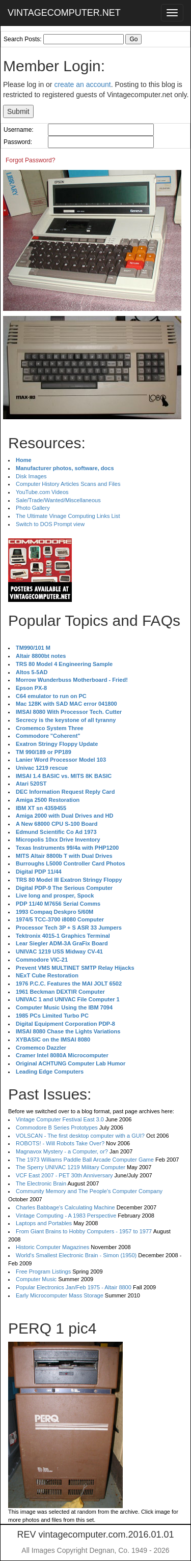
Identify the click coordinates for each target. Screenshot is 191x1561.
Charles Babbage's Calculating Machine (65, 1207)
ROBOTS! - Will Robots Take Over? (60, 1143)
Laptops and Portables (44, 1223)
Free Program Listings (43, 1271)
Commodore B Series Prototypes (57, 1127)
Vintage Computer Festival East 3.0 (60, 1119)
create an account (82, 84)
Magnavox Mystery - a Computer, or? (62, 1151)
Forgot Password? (30, 160)
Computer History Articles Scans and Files (68, 484)
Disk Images (31, 476)
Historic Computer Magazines (52, 1247)
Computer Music (36, 1279)
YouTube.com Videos (42, 492)
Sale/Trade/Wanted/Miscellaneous (58, 500)
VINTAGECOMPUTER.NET (64, 13)
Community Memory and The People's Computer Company (89, 1191)
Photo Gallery (33, 508)
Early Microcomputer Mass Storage (59, 1295)
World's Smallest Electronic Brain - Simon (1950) (76, 1255)
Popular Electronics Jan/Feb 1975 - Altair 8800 (73, 1287)
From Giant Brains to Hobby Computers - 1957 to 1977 (84, 1231)
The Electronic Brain (41, 1183)
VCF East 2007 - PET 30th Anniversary (64, 1175)
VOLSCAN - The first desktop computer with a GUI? (80, 1136)
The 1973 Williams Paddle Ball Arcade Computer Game (85, 1160)
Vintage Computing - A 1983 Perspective (66, 1215)
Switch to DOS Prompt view (50, 524)
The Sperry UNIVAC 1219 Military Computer (70, 1167)
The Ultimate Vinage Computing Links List (68, 516)
